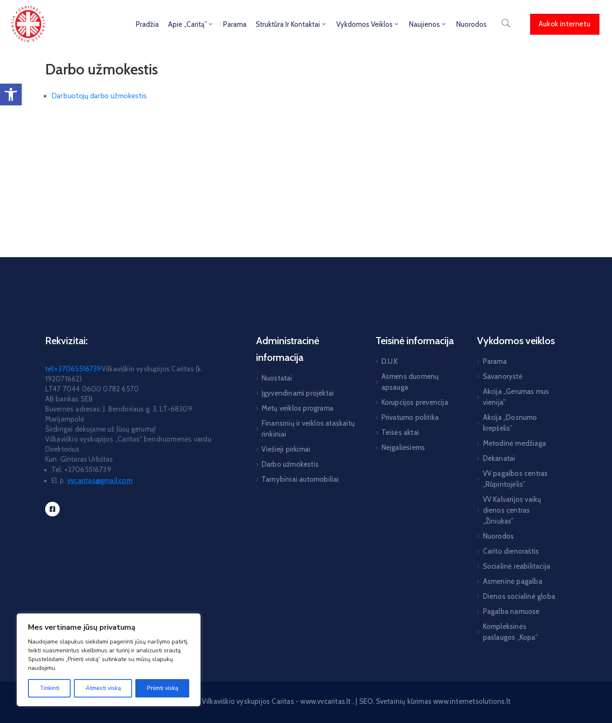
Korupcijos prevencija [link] (414, 402)
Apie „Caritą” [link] (191, 24)
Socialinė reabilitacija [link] (517, 566)
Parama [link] (234, 24)
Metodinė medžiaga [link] (514, 443)
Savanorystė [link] (503, 376)
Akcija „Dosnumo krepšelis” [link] (510, 422)
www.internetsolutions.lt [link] (471, 701)
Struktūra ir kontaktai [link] (291, 24)
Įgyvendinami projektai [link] (298, 393)
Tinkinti (49, 688)
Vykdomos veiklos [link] (368, 24)
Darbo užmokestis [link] (290, 464)
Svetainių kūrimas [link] (404, 701)
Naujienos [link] (428, 24)
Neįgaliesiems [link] (403, 447)
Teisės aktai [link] (400, 432)
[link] (11, 94)
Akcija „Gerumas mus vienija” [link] (516, 396)
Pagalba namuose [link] (511, 611)
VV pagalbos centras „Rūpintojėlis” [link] (515, 478)
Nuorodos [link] (471, 24)
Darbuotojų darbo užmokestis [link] (99, 96)
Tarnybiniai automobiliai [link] (300, 479)
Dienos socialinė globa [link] (519, 596)
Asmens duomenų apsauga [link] (410, 381)
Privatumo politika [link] (410, 417)
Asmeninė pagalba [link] (512, 581)
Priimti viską (162, 688)
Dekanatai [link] (499, 458)
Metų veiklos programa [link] (297, 408)
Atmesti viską (103, 688)
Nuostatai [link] (277, 378)
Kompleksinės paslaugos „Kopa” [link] (510, 631)
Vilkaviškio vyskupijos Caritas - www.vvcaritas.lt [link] (277, 701)
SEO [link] (366, 701)
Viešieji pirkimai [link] (286, 449)
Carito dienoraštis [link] (511, 551)
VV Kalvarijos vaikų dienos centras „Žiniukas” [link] (512, 510)
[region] (109, 659)
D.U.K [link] (389, 361)
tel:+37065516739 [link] (73, 369)
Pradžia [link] (147, 24)
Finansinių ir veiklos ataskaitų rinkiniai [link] (308, 428)
